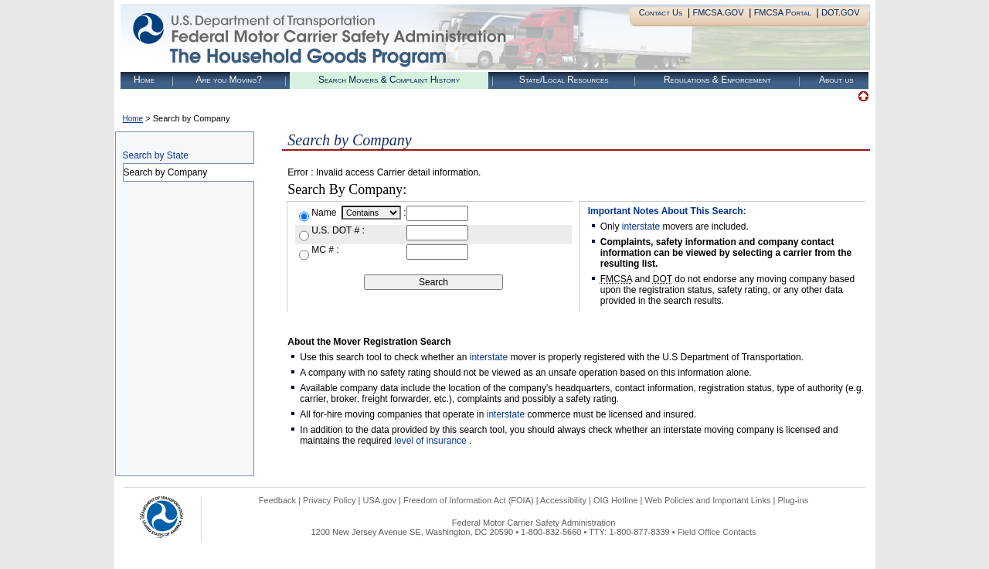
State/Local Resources (564, 79)
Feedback (277, 500)
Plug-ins (792, 500)
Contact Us (661, 12)
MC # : (324, 249)
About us (836, 79)
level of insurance (431, 440)
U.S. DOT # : (337, 230)
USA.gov (379, 500)
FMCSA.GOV (717, 12)
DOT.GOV (840, 12)
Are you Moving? (228, 79)
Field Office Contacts (717, 532)
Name (324, 212)
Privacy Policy (329, 500)
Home (144, 79)
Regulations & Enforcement (717, 79)
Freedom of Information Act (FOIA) (468, 500)
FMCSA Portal (782, 12)
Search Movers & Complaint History (389, 79)
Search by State (156, 155)
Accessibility (563, 500)
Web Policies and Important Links (707, 500)
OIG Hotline (615, 500)
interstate (641, 226)
